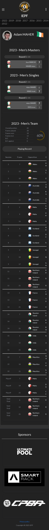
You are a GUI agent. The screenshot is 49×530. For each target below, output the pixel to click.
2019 (11, 20)
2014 (45, 20)
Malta (35, 207)
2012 (4, 23)
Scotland (36, 229)
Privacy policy (24, 522)
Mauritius (36, 357)
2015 (39, 20)
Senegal (35, 250)
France (35, 293)
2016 (32, 20)
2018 (18, 20)
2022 (4, 20)
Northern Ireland (36, 271)
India (34, 336)
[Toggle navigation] (3, 9)
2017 (25, 20)
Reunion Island (36, 314)
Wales (35, 164)
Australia (36, 186)
